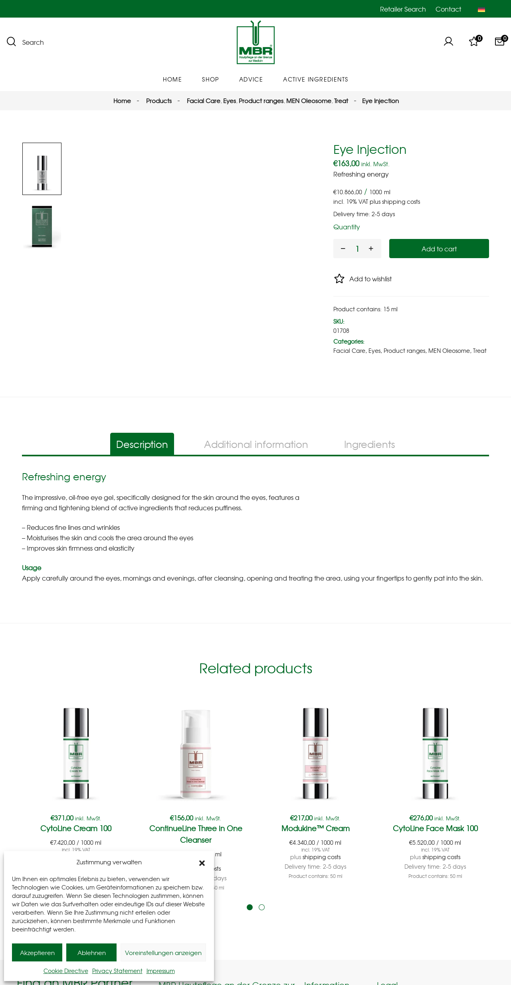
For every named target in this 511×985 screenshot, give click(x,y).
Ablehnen (91, 952)
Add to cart (439, 248)
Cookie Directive (66, 971)
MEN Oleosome (449, 350)
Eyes (374, 350)
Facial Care (349, 350)
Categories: (348, 341)
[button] (202, 862)
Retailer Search (403, 9)
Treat (480, 350)
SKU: (339, 321)
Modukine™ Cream (315, 853)
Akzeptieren (37, 952)
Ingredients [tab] (369, 469)
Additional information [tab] (256, 469)
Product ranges (404, 350)
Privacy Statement (117, 971)
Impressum (161, 971)
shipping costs (401, 201)
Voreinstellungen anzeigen (163, 952)
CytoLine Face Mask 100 (435, 853)
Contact (448, 9)
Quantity (346, 226)
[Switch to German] (481, 8)
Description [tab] (142, 469)
